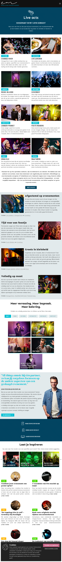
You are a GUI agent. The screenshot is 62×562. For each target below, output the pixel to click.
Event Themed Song (29, 296)
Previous (2, 459)
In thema (23, 316)
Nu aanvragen (7, 415)
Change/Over (18, 215)
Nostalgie (43, 316)
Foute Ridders (10, 242)
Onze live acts (31, 187)
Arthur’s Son (19, 269)
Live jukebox (10, 215)
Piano (15, 316)
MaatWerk (18, 296)
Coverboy (27, 215)
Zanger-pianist (10, 269)
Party (7, 316)
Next (60, 459)
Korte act (53, 316)
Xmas (27, 269)
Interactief (33, 316)
